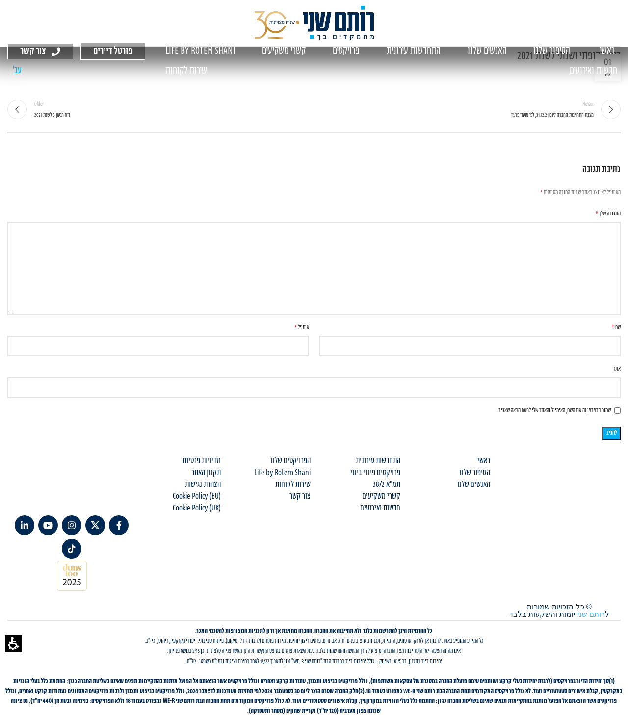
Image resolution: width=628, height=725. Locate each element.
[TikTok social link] (71, 549)
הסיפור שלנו (474, 473)
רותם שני (591, 614)
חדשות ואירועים (380, 508)
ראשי (483, 461)
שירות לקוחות (293, 484)
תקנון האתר (206, 473)
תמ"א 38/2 (386, 484)
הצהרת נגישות (203, 484)
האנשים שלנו (473, 484)
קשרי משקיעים (381, 496)
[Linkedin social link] (24, 525)
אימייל (301, 327)
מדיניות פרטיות (202, 461)
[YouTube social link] (48, 525)
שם (616, 327)
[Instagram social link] (71, 525)
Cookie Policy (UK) (197, 508)
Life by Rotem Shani (282, 473)
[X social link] (95, 525)
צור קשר (300, 496)
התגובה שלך (608, 213)
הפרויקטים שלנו (290, 461)
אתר (617, 369)
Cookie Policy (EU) (197, 496)
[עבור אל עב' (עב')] (17, 71)
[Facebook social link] (119, 525)
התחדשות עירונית (378, 461)
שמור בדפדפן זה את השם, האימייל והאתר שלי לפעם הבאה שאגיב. (554, 410)
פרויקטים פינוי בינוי (375, 473)
